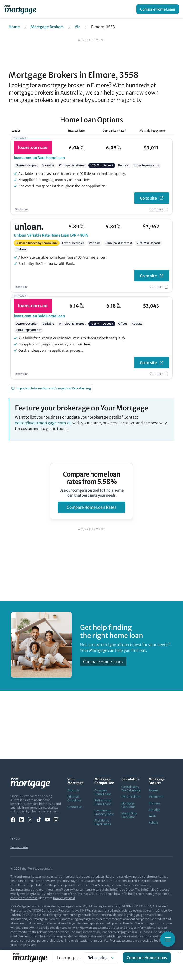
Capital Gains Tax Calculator (130, 788)
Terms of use (19, 847)
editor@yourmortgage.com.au (43, 422)
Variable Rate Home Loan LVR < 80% (51, 235)
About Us (73, 790)
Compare (156, 209)
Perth (152, 816)
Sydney (153, 790)
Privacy (15, 838)
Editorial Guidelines (74, 798)
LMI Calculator (131, 797)
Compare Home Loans (157, 9)
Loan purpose (69, 957)
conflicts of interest (23, 898)
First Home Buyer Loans (102, 822)
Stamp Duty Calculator (129, 815)
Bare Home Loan (39, 157)
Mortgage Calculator (128, 805)
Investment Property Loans (104, 812)
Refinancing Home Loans (102, 802)
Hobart (153, 822)
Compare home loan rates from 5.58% (91, 478)
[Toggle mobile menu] (167, 939)
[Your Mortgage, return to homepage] (20, 9)
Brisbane (154, 803)
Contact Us (74, 807)
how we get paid (64, 898)
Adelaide (154, 809)
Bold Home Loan (39, 316)
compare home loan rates (91, 507)
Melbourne (155, 797)
